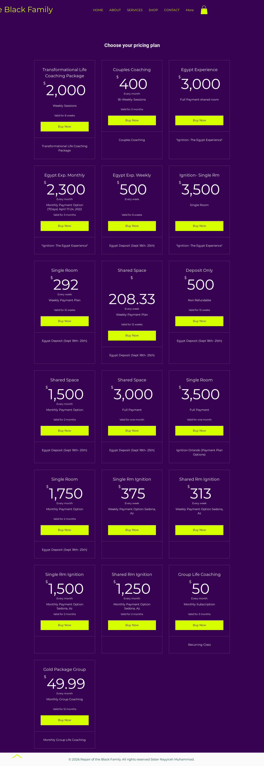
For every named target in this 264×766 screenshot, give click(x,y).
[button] (204, 10)
